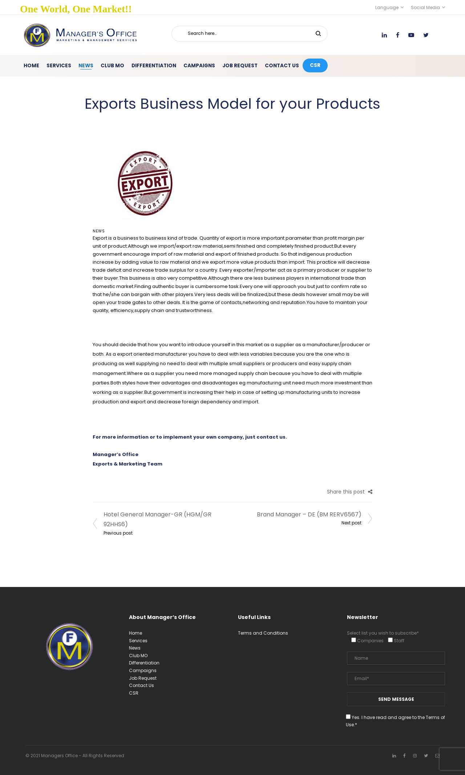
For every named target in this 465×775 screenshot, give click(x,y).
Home (135, 633)
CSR (133, 693)
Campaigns (143, 670)
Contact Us (141, 685)
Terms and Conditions (263, 633)
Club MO (138, 655)
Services (138, 641)
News (99, 231)
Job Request (143, 678)
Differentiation (144, 663)
